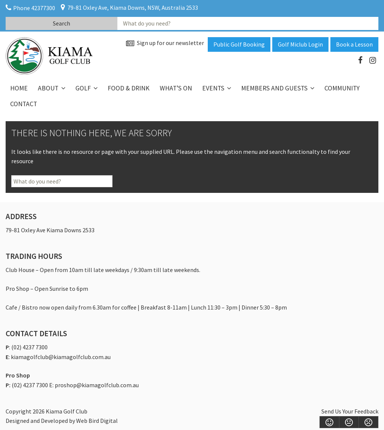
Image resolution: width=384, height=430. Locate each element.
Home (19, 88)
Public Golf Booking (239, 44)
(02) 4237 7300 (29, 347)
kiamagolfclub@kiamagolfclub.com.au (61, 357)
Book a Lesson (354, 44)
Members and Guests (274, 88)
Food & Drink (129, 88)
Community (342, 88)
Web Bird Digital (97, 420)
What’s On (176, 88)
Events (213, 88)
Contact (23, 104)
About (48, 88)
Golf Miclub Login (300, 44)
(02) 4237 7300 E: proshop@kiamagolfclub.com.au (75, 385)
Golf (83, 88)
